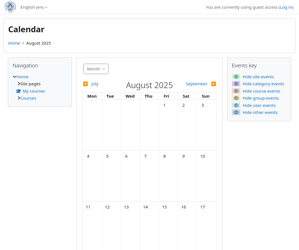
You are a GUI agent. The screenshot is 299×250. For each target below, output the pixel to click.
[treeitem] (40, 87)
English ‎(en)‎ (32, 7)
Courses (28, 98)
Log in (286, 7)
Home (14, 43)
